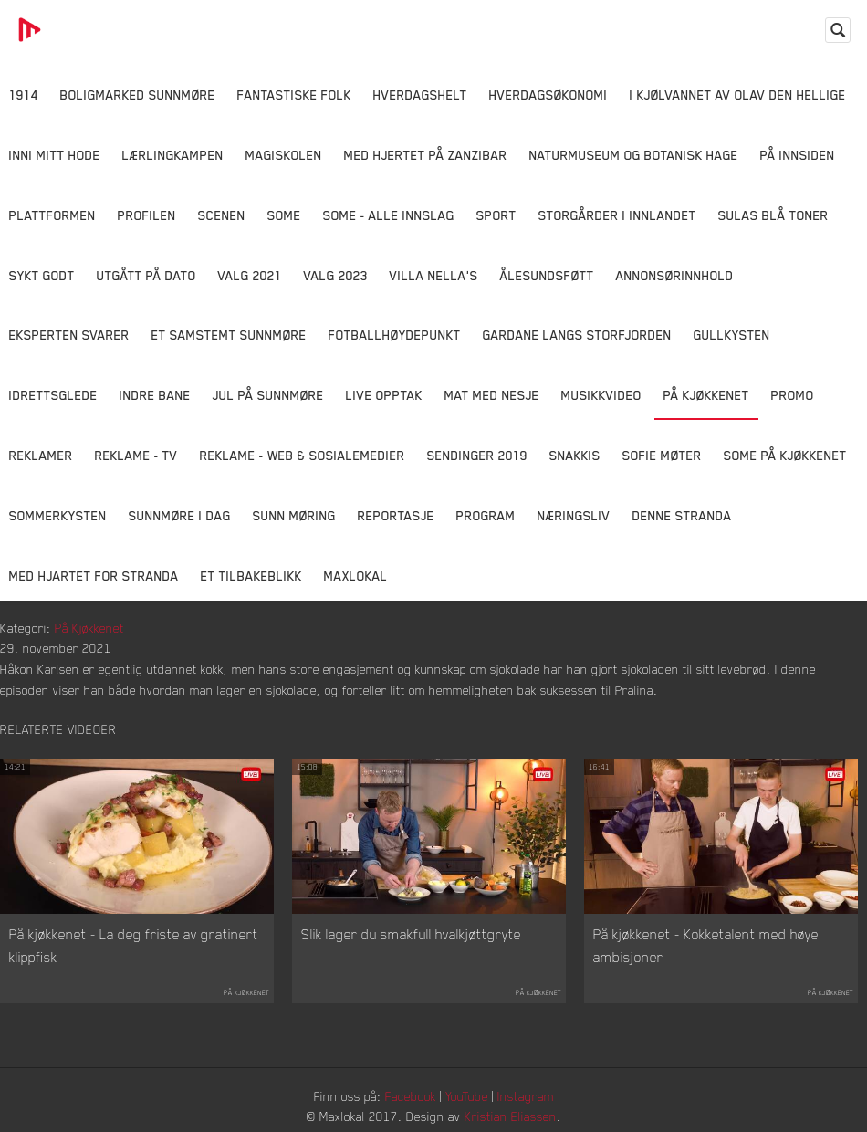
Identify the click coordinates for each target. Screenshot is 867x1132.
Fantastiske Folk (294, 94)
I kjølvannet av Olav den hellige (738, 94)
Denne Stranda (682, 515)
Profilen (147, 215)
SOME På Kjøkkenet (785, 455)
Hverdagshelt (420, 94)
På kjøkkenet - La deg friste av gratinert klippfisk (133, 946)
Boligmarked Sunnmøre (137, 94)
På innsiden (797, 154)
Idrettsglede (53, 395)
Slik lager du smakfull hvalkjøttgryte (411, 934)
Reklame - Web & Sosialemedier (302, 455)
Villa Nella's (434, 275)
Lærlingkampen (173, 154)
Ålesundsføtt (547, 275)
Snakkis (575, 455)
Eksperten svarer (69, 334)
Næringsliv (574, 515)
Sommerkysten (58, 515)
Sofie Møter (662, 455)
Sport (496, 215)
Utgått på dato (146, 275)
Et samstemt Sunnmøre (229, 334)
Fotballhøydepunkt (395, 334)
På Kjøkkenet (706, 395)
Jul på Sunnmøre (268, 395)
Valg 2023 (336, 275)
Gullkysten (732, 334)
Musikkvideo (601, 395)
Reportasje (396, 515)
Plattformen (52, 215)
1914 (23, 94)
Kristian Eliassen (511, 1116)
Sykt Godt (42, 275)
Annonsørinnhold (675, 275)
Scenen (221, 215)
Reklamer (41, 455)
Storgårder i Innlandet (617, 215)
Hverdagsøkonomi (548, 94)
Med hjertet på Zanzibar (425, 154)
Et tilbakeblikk (251, 575)
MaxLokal (356, 575)
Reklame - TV (136, 455)
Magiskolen (283, 154)
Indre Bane (155, 395)
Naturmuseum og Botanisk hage (633, 154)
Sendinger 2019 (477, 455)
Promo (792, 395)
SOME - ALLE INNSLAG (388, 215)
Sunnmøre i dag (180, 515)
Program (486, 515)
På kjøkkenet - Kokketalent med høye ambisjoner (706, 946)
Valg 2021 (250, 275)
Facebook (410, 1096)
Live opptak (384, 395)
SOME (284, 215)
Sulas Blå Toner (773, 215)
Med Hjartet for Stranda (94, 575)
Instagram (525, 1096)
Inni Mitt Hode (54, 154)
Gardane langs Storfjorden (577, 334)
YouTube (466, 1096)
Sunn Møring (294, 515)
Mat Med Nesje (491, 395)
